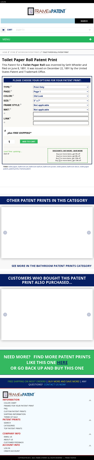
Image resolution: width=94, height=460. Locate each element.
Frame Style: (18, 105)
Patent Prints (14, 169)
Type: (18, 87)
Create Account (12, 451)
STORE (12, 52)
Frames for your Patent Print (19, 405)
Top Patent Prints (13, 428)
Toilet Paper (12, 167)
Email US (8, 437)
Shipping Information (15, 414)
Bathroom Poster (49, 167)
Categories (9, 425)
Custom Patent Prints (15, 411)
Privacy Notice (70, 458)
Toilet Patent (61, 167)
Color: (18, 96)
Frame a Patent (41, 458)
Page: (18, 91)
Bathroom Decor (73, 167)
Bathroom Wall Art (35, 167)
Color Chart (10, 403)
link (7, 118)
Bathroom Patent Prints (29, 52)
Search (7, 423)
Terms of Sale (11, 417)
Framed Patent (25, 169)
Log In (3, 2)
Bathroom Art (23, 167)
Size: (18, 100)
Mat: (18, 109)
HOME (5, 52)
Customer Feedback (14, 442)
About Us (8, 439)
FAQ (5, 408)
